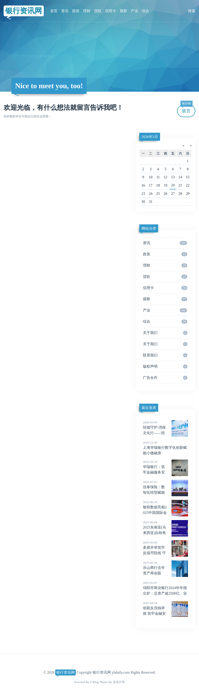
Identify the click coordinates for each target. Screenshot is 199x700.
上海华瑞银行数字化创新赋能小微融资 (165, 447)
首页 (53, 11)
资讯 (64, 11)
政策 (75, 11)
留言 (186, 109)
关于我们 (165, 333)
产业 (134, 11)
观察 (123, 11)
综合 (145, 11)
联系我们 (165, 355)
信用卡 (110, 11)
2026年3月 (150, 137)
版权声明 (165, 366)
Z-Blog (94, 682)
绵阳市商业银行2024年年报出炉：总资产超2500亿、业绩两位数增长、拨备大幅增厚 (165, 593)
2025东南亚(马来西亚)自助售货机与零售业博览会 (165, 533)
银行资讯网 (23, 11)
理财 (86, 11)
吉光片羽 (119, 682)
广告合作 (165, 378)
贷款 (97, 11)
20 (173, 185)
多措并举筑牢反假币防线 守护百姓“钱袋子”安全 (165, 553)
